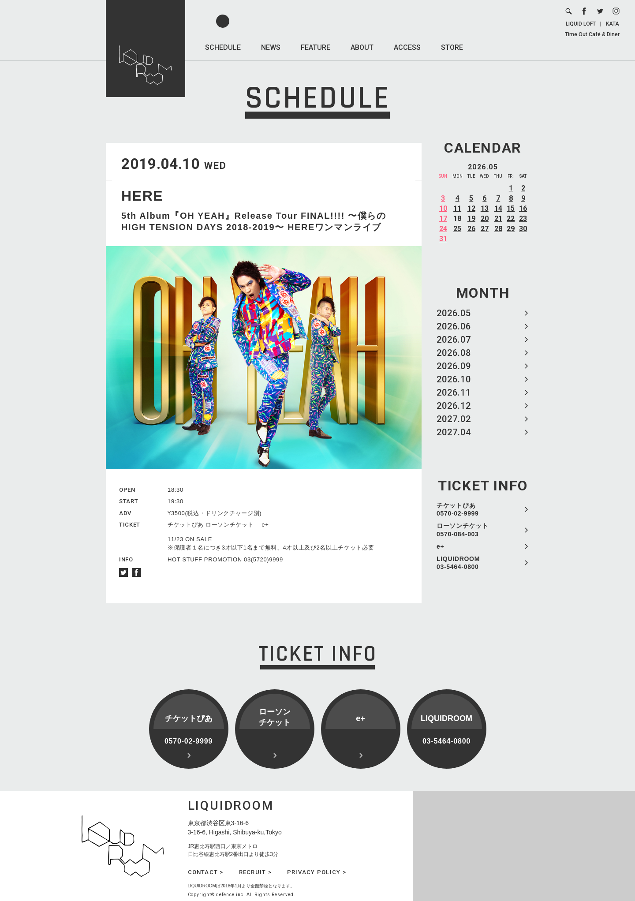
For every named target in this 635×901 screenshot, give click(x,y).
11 (457, 208)
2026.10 (454, 379)
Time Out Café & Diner (592, 34)
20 (485, 218)
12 (471, 208)
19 (471, 218)
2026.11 (454, 392)
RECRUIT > (255, 872)
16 (523, 208)
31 (443, 239)
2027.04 (454, 432)
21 (498, 218)
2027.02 (454, 419)
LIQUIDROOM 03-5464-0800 (458, 562)
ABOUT (362, 47)
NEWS (270, 47)
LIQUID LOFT (581, 24)
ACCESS (407, 47)
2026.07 (454, 339)
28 (498, 228)
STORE (452, 47)
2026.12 (454, 405)
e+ (440, 546)
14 (498, 208)
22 (511, 218)
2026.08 (454, 352)
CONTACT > (206, 872)
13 (485, 208)
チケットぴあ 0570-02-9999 (458, 509)
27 (485, 228)
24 (443, 228)
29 (511, 228)
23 (523, 218)
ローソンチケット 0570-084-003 (463, 529)
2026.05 (454, 313)
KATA (612, 24)
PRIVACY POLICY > (316, 872)
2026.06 (454, 326)
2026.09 (454, 366)
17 (443, 218)
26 (471, 228)
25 (457, 228)
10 (443, 208)
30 (523, 228)
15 (511, 208)
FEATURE (315, 47)
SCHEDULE (223, 47)
